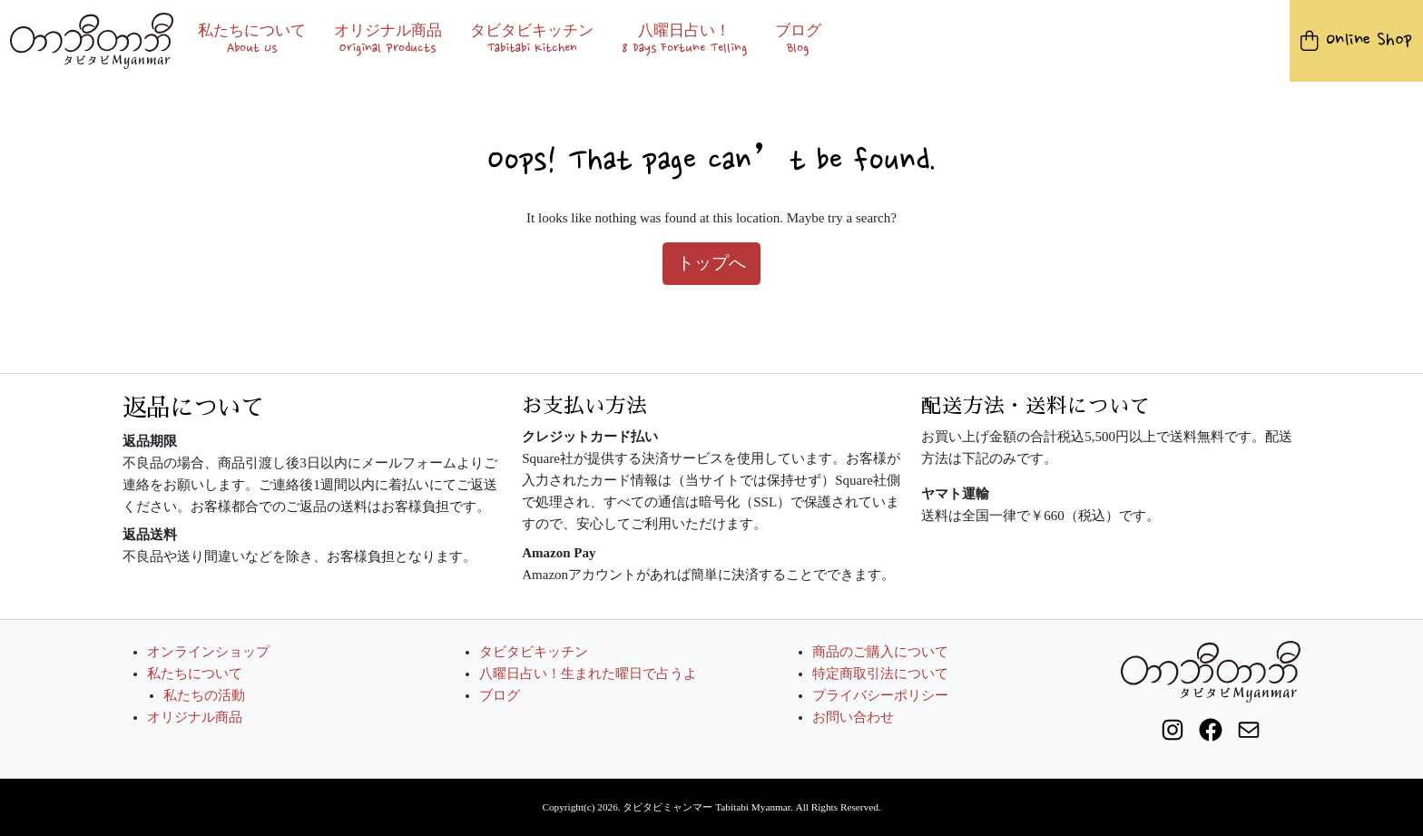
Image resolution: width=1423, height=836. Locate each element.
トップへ (711, 262)
